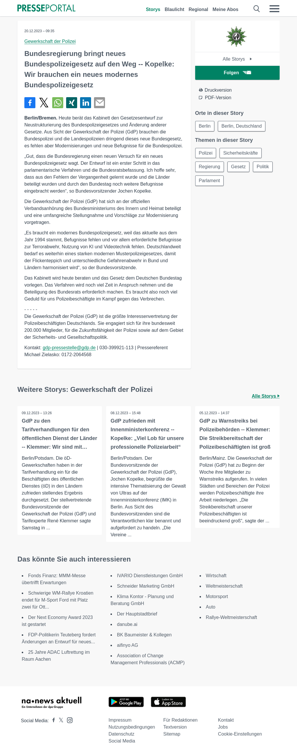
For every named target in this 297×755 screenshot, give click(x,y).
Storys (153, 9)
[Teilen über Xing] (71, 102)
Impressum (119, 720)
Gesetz (238, 166)
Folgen (237, 72)
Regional (198, 9)
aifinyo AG (127, 645)
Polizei (206, 153)
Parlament (209, 180)
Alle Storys (237, 59)
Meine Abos (225, 9)
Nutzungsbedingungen (131, 727)
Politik (263, 166)
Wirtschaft (216, 575)
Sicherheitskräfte (241, 153)
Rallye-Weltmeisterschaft (231, 617)
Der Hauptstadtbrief (137, 613)
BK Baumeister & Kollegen (144, 634)
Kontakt (226, 720)
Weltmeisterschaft (224, 586)
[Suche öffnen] (256, 9)
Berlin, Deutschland (242, 126)
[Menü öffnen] (274, 9)
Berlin (205, 126)
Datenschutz (121, 734)
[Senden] (99, 102)
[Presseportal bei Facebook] (52, 720)
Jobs (223, 727)
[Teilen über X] (43, 102)
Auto (210, 606)
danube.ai (127, 624)
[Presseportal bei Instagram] (68, 719)
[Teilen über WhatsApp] (57, 102)
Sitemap (171, 734)
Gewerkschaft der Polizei (50, 41)
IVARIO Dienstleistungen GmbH (149, 575)
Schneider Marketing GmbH (145, 586)
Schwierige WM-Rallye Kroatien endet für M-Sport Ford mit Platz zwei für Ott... (57, 600)
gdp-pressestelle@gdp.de (69, 347)
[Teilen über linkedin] (85, 102)
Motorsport (217, 596)
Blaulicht (174, 9)
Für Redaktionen (180, 720)
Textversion (175, 727)
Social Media (121, 740)
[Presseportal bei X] (59, 720)
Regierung (209, 166)
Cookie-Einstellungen (240, 734)
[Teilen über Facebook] (29, 102)
